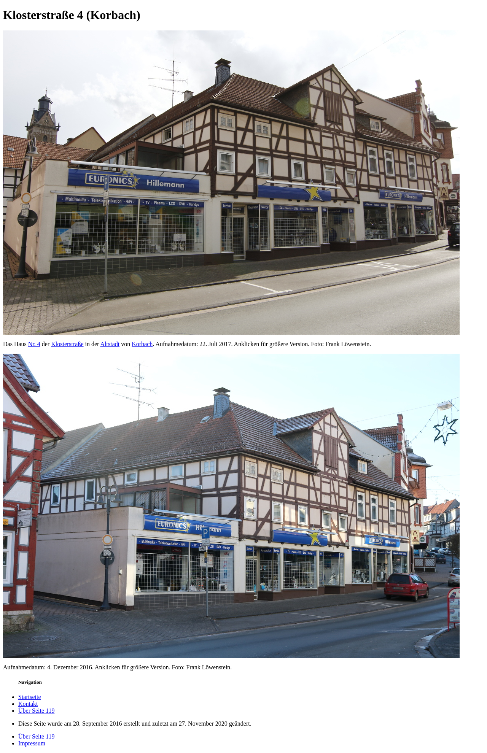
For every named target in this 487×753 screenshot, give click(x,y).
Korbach (142, 344)
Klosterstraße (67, 344)
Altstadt (110, 344)
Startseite (29, 697)
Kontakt (28, 704)
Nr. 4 (34, 344)
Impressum (31, 743)
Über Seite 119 (36, 710)
